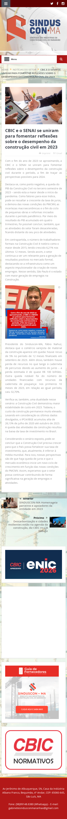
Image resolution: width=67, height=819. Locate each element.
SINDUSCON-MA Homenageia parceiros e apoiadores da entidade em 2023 (38, 506)
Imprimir (45, 153)
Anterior (26, 499)
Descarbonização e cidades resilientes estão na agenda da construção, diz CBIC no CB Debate (28, 526)
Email (57, 153)
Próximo (41, 518)
